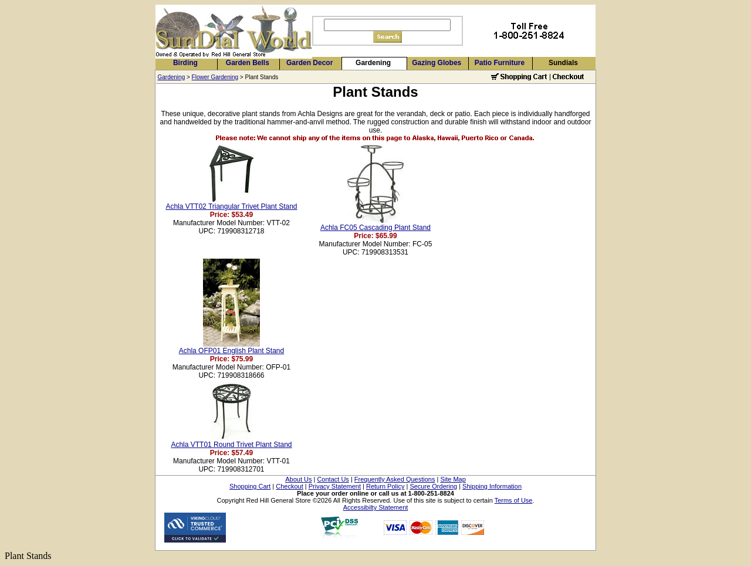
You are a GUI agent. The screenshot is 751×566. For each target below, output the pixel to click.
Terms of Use (514, 500)
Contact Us (333, 479)
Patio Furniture (500, 63)
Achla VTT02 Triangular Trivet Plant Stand (231, 206)
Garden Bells (247, 63)
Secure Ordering (433, 486)
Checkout (289, 486)
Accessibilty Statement (375, 507)
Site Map (452, 479)
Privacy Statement (335, 486)
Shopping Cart (249, 486)
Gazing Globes (436, 63)
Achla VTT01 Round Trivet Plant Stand (231, 444)
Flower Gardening (215, 77)
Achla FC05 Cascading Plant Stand (375, 227)
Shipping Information (492, 486)
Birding (185, 63)
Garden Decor (309, 63)
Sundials (563, 63)
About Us (298, 479)
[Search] (387, 25)
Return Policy (385, 486)
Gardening (373, 63)
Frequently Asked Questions (394, 479)
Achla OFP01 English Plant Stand (231, 351)
